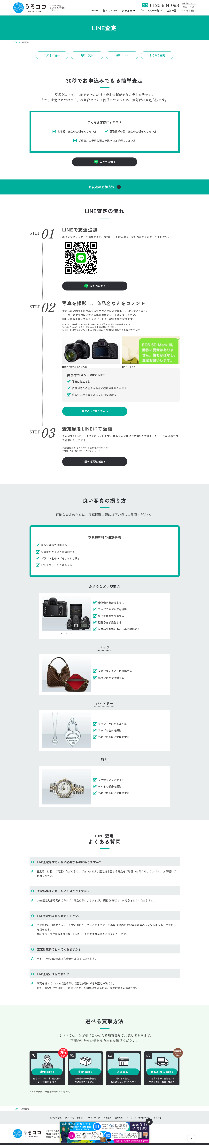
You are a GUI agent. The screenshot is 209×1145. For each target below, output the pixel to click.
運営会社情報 (56, 1117)
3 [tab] (71, 633)
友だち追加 (106, 162)
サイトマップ (94, 1117)
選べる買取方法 (94, 461)
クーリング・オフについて (138, 1117)
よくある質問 (188, 10)
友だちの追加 (52, 55)
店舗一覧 (172, 10)
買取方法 (127, 10)
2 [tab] (66, 633)
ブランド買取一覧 (149, 10)
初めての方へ (110, 10)
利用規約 (107, 1117)
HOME (95, 10)
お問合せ (157, 1117)
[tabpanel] (66, 614)
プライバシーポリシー (75, 1117)
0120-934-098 (164, 5)
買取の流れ (86, 55)
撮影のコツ (122, 55)
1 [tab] (61, 633)
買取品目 (119, 1117)
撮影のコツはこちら (93, 411)
